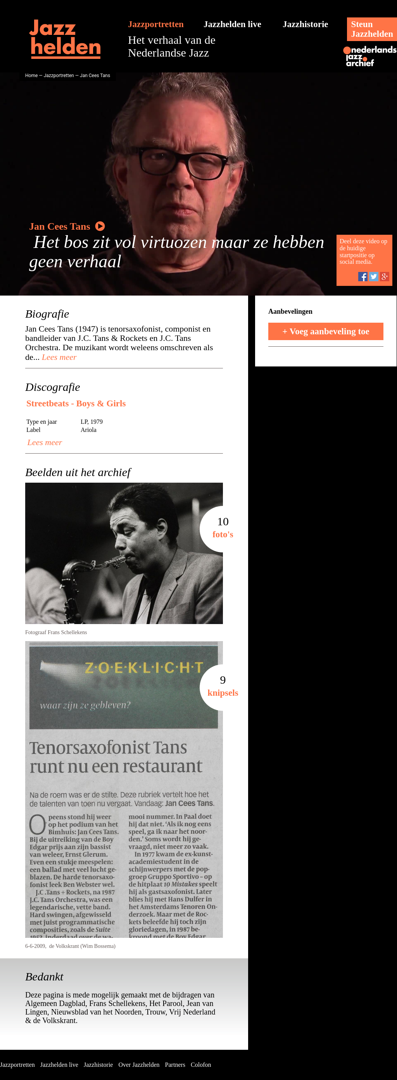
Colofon (201, 1064)
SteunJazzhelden (372, 29)
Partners (175, 1064)
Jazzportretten (156, 24)
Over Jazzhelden (138, 1064)
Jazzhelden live (232, 24)
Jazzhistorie (305, 24)
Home (31, 75)
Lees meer (58, 357)
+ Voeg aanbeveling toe (325, 331)
